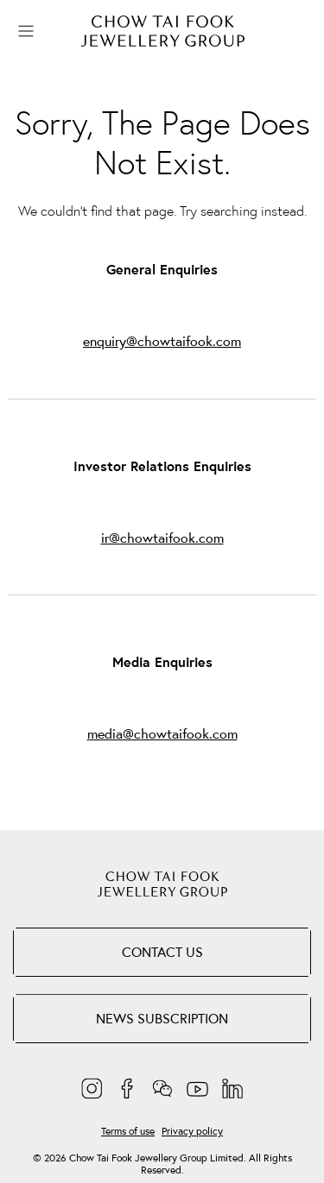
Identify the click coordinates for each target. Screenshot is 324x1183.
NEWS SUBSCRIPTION (162, 1018)
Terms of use (128, 1131)
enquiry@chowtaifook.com (162, 341)
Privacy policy (192, 1131)
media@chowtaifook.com (162, 734)
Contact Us (162, 951)
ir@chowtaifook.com (162, 538)
